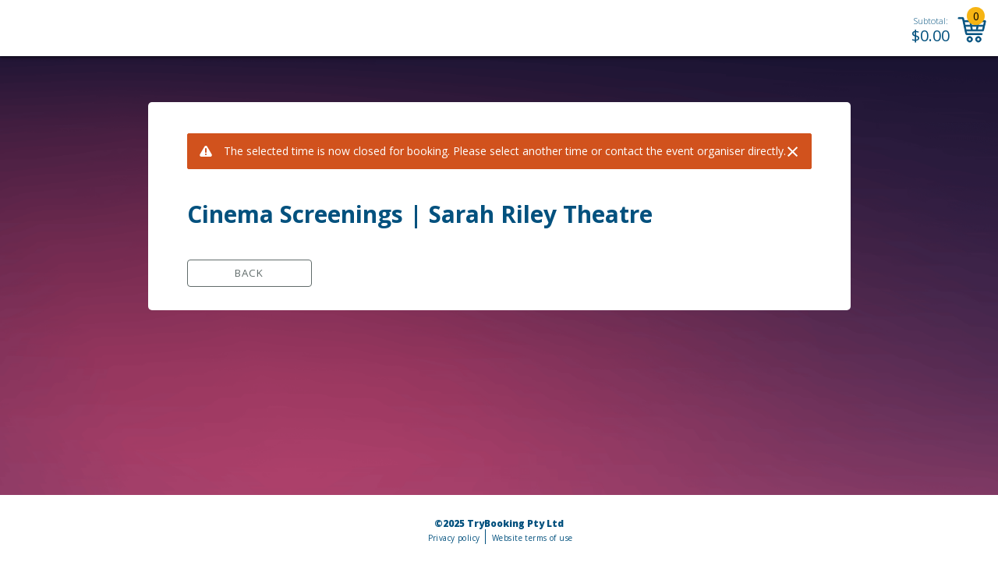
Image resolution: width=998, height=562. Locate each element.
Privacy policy (454, 537)
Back (249, 273)
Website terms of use (532, 537)
